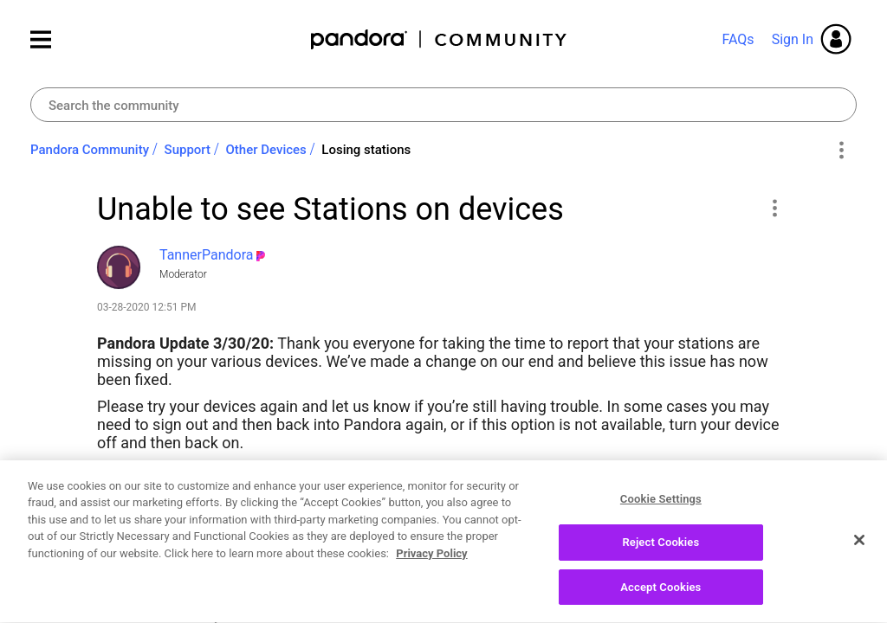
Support (187, 149)
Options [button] (841, 150)
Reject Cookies (660, 551)
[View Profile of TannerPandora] (206, 255)
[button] (774, 207)
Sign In (792, 39)
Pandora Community (439, 39)
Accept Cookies (660, 596)
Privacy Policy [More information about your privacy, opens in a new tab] (431, 562)
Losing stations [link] (366, 149)
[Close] (859, 549)
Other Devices (266, 149)
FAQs (738, 39)
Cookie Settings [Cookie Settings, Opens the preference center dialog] (661, 508)
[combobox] (443, 104)
